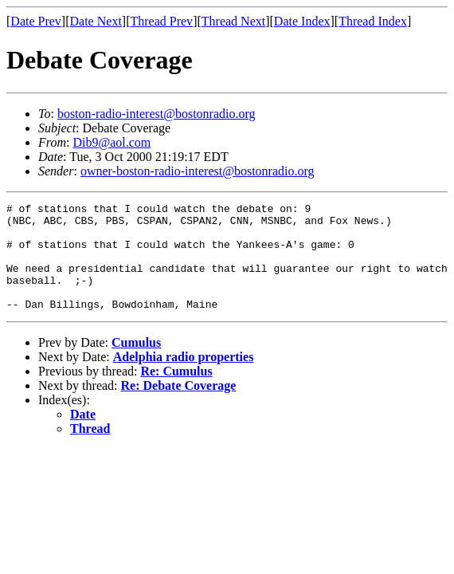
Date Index (302, 21)
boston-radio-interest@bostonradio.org (156, 113)
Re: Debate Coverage (179, 407)
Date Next (96, 21)
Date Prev (35, 21)
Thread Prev (161, 21)
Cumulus (136, 364)
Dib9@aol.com (111, 142)
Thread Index (373, 21)
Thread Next (233, 21)
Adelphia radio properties (183, 378)
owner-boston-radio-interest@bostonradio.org (197, 171)
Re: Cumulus (176, 392)
